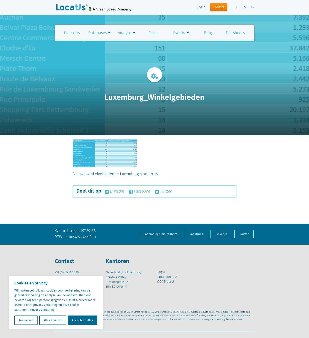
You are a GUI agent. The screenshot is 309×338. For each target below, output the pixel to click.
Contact (218, 7)
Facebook (139, 191)
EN (236, 7)
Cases (153, 33)
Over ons (72, 33)
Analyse (124, 33)
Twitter (163, 191)
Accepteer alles (82, 320)
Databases (97, 33)
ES (244, 7)
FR (252, 7)
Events (179, 33)
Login (201, 7)
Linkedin (114, 191)
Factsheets (235, 33)
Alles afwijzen (52, 320)
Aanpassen (25, 320)
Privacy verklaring (42, 310)
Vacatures (196, 234)
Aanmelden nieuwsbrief (161, 234)
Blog (208, 33)
